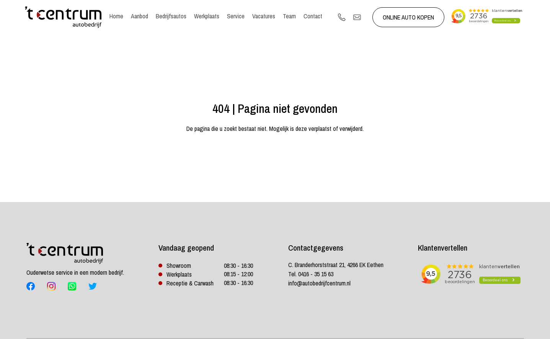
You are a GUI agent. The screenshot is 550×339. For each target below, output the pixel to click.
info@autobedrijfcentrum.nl (319, 283)
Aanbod (139, 16)
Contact (313, 16)
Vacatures (263, 16)
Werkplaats (206, 16)
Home (116, 16)
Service (236, 16)
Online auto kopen (408, 17)
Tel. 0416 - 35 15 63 (310, 274)
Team (289, 16)
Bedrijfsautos (171, 16)
